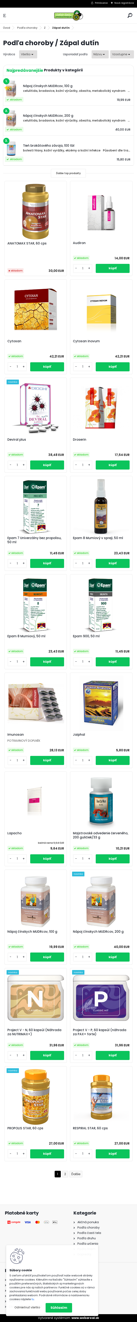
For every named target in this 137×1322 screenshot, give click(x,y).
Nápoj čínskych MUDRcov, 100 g (33, 932)
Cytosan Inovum (86, 341)
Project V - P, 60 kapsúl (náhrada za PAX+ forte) (99, 1032)
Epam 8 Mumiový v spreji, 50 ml (98, 538)
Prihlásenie (101, 3)
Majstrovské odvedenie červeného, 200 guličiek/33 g (100, 835)
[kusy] (83, 268)
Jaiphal (79, 735)
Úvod (6, 28)
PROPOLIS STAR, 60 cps (26, 1128)
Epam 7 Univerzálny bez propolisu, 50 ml (35, 540)
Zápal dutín (61, 28)
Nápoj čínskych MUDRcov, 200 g (98, 932)
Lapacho (15, 833)
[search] (130, 15)
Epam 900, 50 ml (86, 636)
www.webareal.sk (85, 1318)
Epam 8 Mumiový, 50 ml (27, 636)
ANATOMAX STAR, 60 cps (27, 243)
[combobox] (100, 54)
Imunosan (16, 735)
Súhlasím (59, 1307)
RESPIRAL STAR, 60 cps (90, 1128)
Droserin (79, 440)
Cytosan (15, 341)
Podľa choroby (27, 28)
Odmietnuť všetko (27, 1307)
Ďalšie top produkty (68, 173)
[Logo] (68, 15)
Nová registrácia (124, 3)
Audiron (79, 243)
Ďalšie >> (75, 1174)
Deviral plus (17, 440)
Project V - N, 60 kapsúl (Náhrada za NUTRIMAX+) (35, 1032)
